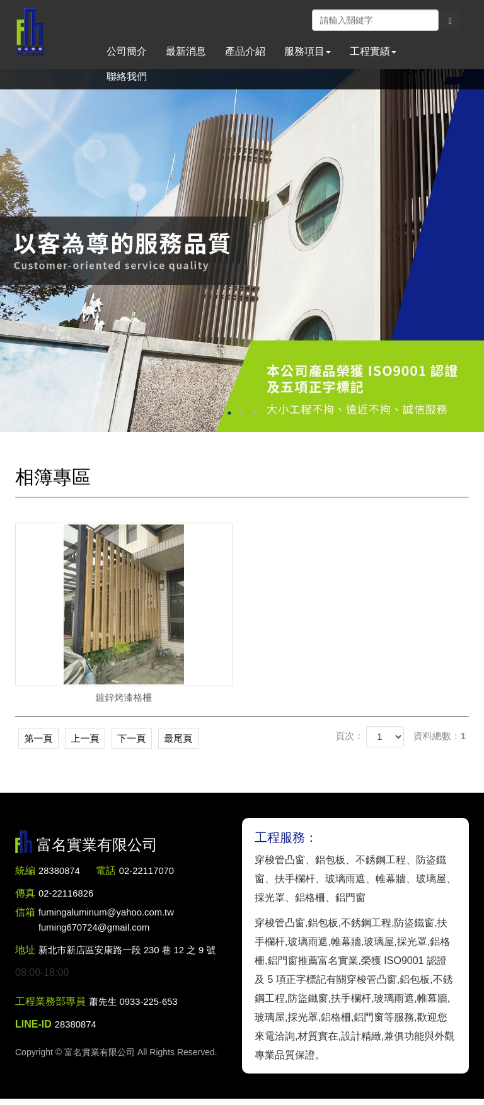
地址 (25, 948)
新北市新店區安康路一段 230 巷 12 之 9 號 (111, 971)
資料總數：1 (439, 735)
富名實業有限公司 (32, 34)
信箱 (25, 910)
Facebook (302, 19)
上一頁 (107, 736)
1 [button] (229, 413)
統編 (25, 869)
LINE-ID (33, 1045)
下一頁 (168, 736)
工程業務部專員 (50, 1022)
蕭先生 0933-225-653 (137, 1022)
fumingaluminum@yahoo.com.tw (111, 919)
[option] (242, 250)
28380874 (60, 869)
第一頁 (46, 736)
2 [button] (242, 413)
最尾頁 (229, 736)
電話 (109, 869)
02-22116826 (68, 892)
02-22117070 (152, 869)
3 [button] (254, 413)
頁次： (349, 735)
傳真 (25, 892)
